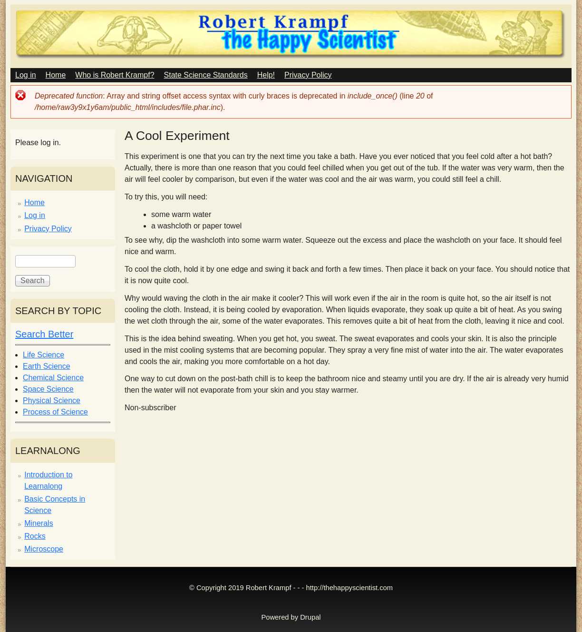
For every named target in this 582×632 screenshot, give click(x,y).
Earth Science (46, 366)
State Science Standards (206, 75)
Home (56, 75)
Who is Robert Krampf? (114, 75)
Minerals (38, 523)
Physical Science (51, 400)
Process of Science (55, 412)
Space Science (48, 389)
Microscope (43, 549)
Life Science (43, 355)
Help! (266, 75)
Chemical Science (53, 378)
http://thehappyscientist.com (349, 588)
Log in (25, 75)
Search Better (44, 334)
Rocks (34, 536)
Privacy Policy (308, 75)
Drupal (310, 617)
